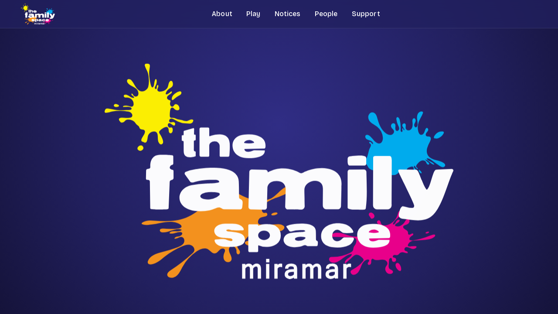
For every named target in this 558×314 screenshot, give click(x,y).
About (222, 14)
